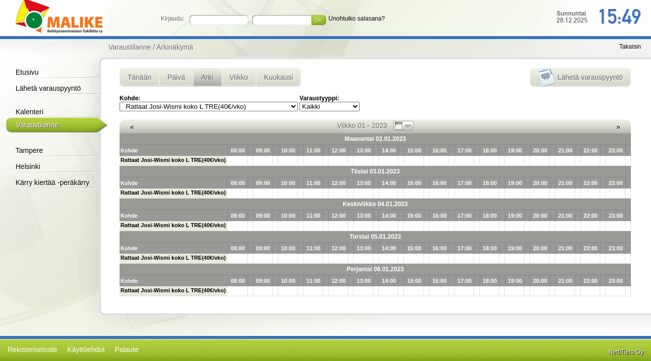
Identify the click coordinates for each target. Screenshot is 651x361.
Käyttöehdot (86, 349)
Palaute (127, 349)
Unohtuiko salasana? (357, 18)
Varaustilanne (37, 125)
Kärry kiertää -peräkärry (52, 182)
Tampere (29, 150)
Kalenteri (29, 112)
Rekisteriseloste (32, 349)
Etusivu (27, 72)
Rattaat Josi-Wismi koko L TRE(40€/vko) (173, 160)
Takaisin (630, 46)
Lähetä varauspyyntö (48, 88)
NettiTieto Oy (625, 351)
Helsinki (28, 166)
